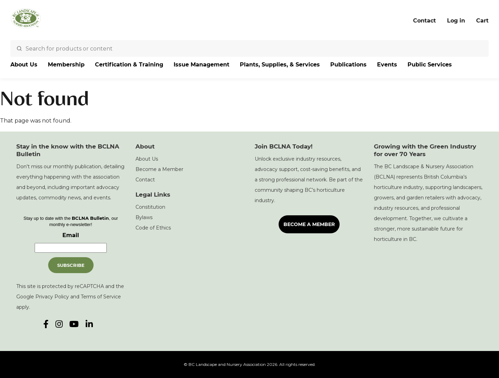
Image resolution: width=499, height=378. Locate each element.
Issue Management (201, 64)
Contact (424, 20)
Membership (66, 64)
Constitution (150, 207)
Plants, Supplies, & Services (280, 64)
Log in (456, 20)
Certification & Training (129, 64)
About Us (23, 64)
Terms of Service (101, 297)
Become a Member (159, 169)
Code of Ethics (153, 228)
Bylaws (143, 217)
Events (387, 64)
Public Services (430, 64)
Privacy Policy (52, 297)
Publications (348, 64)
